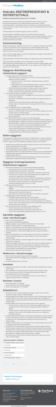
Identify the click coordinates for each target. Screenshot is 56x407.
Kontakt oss (45, 1)
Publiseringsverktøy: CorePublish (19, 406)
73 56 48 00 (8, 398)
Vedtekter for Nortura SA (12, 379)
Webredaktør (6, 399)
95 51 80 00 (10, 396)
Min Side (51, 1)
